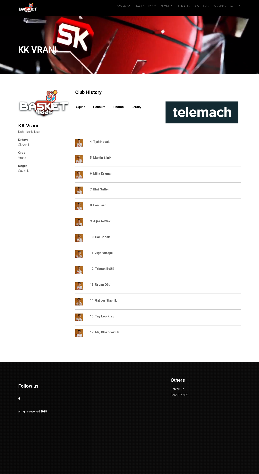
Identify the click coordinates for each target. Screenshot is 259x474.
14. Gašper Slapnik (103, 300)
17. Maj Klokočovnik (104, 332)
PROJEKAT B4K (144, 5)
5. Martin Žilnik (100, 158)
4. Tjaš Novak (100, 142)
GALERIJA (201, 5)
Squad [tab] (80, 107)
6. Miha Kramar (101, 173)
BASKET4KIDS (179, 394)
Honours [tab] (99, 107)
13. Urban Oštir (101, 284)
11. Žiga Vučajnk (102, 253)
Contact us (177, 389)
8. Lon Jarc (98, 205)
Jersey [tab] (136, 107)
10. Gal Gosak (100, 237)
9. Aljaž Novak (100, 221)
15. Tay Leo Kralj (102, 316)
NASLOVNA (123, 5)
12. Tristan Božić (102, 269)
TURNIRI (183, 5)
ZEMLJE (165, 5)
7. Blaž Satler (99, 189)
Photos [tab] (118, 107)
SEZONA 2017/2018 (226, 5)
